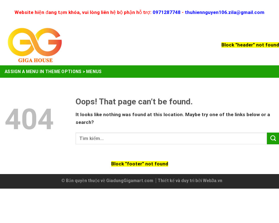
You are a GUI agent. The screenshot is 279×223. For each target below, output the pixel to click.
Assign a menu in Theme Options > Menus (53, 71)
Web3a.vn (212, 180)
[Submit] (273, 138)
